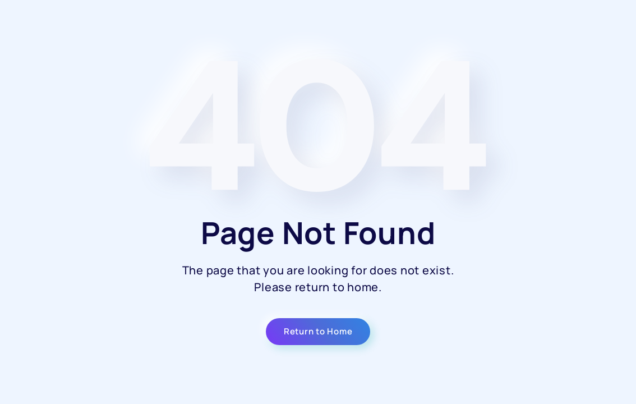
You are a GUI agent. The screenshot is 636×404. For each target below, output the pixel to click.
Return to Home (318, 331)
